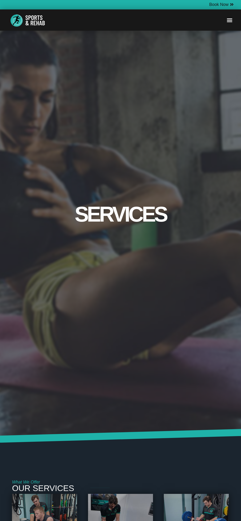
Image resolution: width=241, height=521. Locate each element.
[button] (229, 20)
